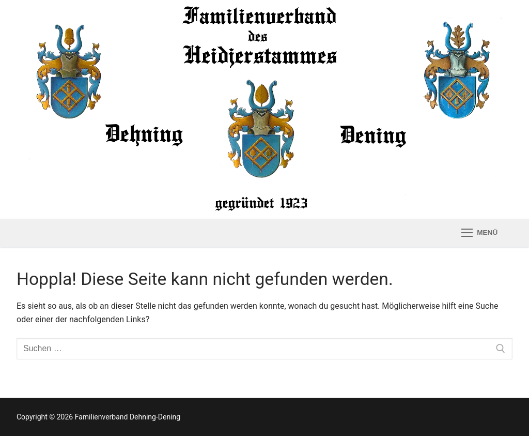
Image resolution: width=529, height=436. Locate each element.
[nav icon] (479, 233)
